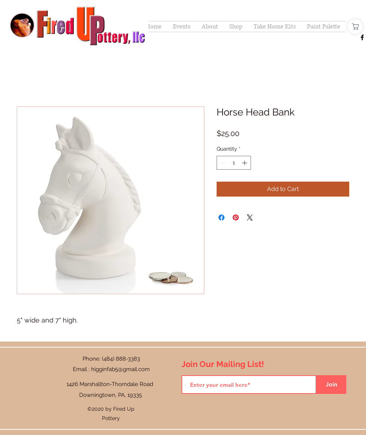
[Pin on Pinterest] (235, 217)
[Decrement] (222, 162)
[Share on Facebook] (221, 217)
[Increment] (245, 162)
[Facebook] (362, 37)
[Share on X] (249, 217)
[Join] (331, 384)
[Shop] (355, 26)
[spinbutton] (234, 162)
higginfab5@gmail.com (120, 369)
